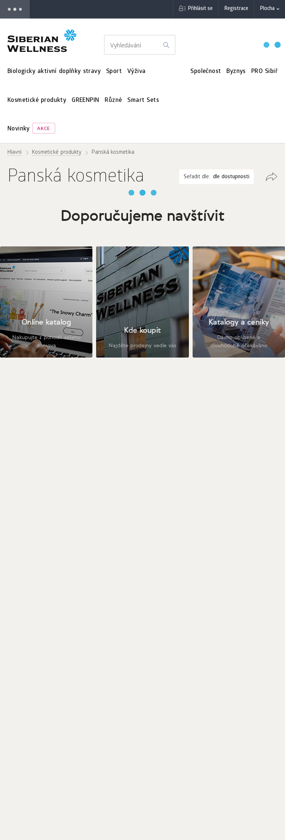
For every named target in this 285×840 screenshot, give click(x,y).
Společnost (205, 71)
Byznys (235, 71)
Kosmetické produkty (36, 100)
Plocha (267, 9)
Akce (43, 129)
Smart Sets (143, 100)
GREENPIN (85, 100)
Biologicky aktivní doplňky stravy (54, 71)
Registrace (236, 9)
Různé (113, 100)
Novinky (18, 129)
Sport (114, 71)
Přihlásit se (200, 9)
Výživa (136, 71)
